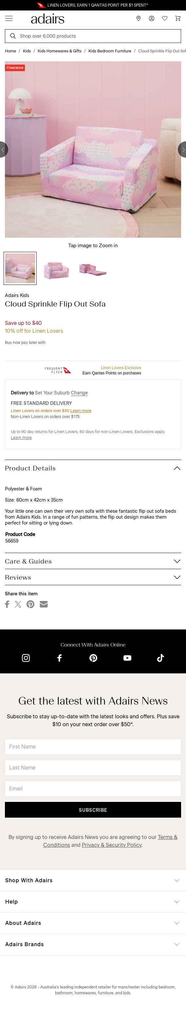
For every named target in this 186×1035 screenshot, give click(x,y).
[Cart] (178, 18)
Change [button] (79, 393)
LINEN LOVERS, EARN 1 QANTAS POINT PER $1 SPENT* (97, 5)
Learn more (80, 410)
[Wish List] (164, 18)
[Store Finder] (138, 18)
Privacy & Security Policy (111, 845)
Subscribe (93, 810)
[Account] (151, 18)
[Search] (14, 36)
